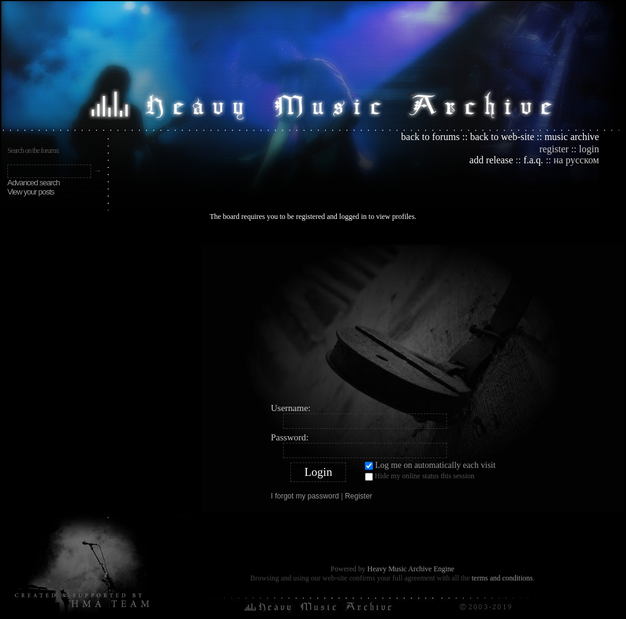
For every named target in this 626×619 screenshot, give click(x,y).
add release (492, 160)
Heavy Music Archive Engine (410, 569)
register (554, 149)
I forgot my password (305, 496)
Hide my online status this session (419, 476)
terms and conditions (501, 578)
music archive (572, 137)
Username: (291, 408)
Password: (290, 437)
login (589, 149)
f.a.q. (533, 160)
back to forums (430, 137)
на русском (576, 160)
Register (358, 496)
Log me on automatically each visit (430, 465)
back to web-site (502, 137)
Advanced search (33, 182)
